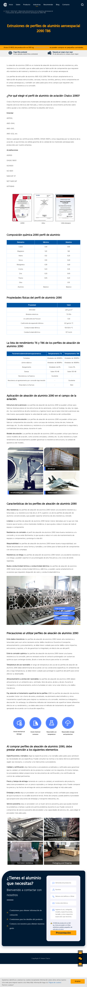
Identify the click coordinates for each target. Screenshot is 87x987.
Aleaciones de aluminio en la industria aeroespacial (35, 11)
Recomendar (48, 4)
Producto (26, 4)
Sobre (18, 4)
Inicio (11, 4)
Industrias (37, 4)
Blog (57, 4)
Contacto (65, 4)
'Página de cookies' (55, 982)
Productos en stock (41, 47)
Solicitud (14, 11)
